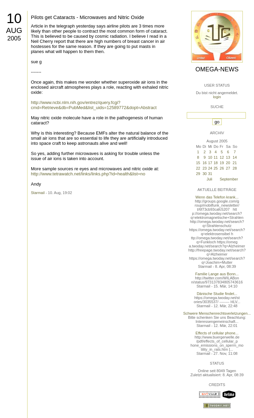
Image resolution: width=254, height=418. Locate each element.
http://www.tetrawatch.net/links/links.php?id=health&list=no (88, 173)
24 (210, 168)
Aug (14, 30)
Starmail (37, 193)
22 (198, 168)
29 (198, 174)
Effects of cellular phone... (217, 333)
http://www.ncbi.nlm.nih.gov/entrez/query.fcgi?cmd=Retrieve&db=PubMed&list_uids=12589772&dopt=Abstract (94, 105)
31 (210, 174)
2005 (14, 38)
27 (228, 168)
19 (222, 163)
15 (198, 163)
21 (235, 163)
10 (14, 18)
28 (235, 168)
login (217, 97)
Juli (209, 179)
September (229, 179)
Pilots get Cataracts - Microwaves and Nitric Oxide (87, 17)
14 (235, 157)
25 (216, 168)
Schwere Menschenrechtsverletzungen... (217, 313)
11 (216, 157)
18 (216, 163)
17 (210, 163)
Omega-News (216, 69)
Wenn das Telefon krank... (217, 197)
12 (222, 157)
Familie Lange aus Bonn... (217, 274)
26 (222, 168)
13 (228, 157)
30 (204, 174)
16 (204, 163)
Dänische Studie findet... (217, 294)
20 (228, 163)
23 (204, 168)
